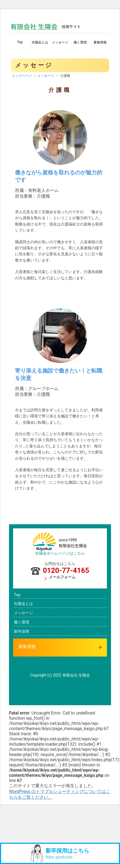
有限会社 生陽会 (45, 26)
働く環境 (80, 42)
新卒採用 (21, 631)
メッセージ (60, 42)
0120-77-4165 (60, 570)
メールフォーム (60, 577)
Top (19, 42)
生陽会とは (40, 42)
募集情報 (100, 42)
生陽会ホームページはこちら (60, 553)
